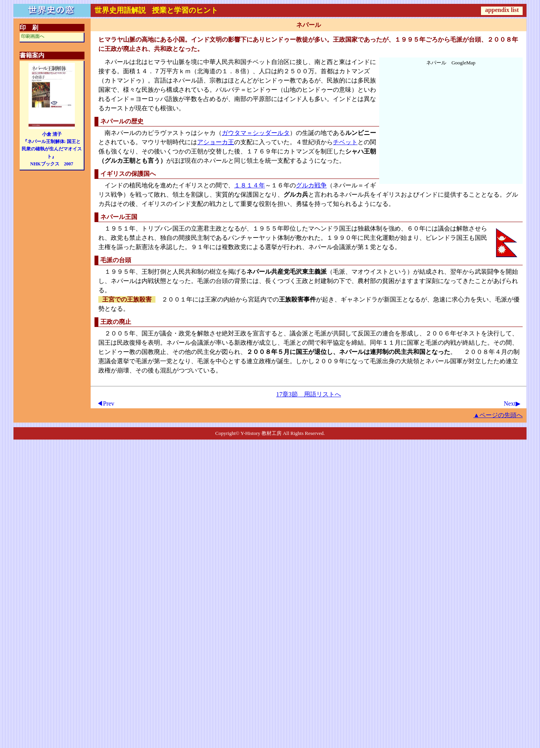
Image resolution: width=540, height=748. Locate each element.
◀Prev (105, 403)
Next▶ (512, 403)
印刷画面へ (32, 36)
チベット (345, 142)
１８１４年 (249, 185)
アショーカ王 (215, 142)
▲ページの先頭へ (498, 415)
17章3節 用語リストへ (308, 394)
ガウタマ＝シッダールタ (256, 133)
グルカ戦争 (311, 185)
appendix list (502, 10)
